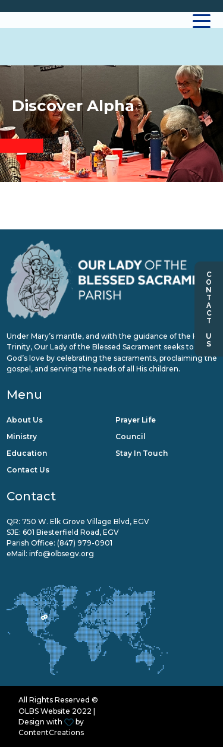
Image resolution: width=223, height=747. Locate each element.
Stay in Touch (141, 453)
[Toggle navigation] (202, 20)
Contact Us (209, 309)
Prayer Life (135, 419)
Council (130, 436)
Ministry (22, 436)
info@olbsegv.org (61, 553)
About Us (25, 419)
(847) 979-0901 (84, 542)
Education (27, 453)
